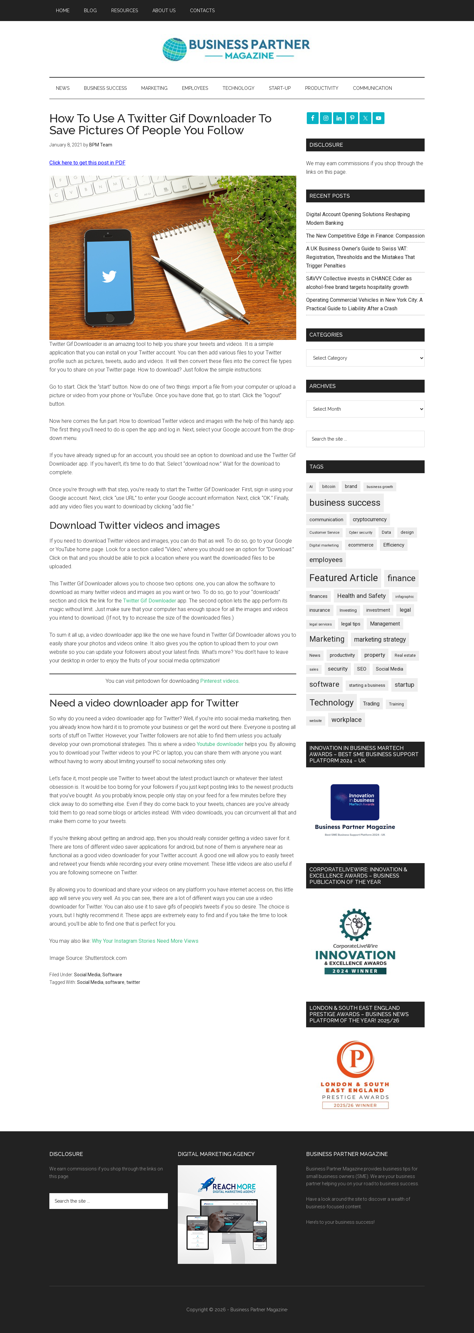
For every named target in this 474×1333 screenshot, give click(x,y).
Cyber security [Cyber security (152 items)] (360, 532)
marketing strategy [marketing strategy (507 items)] (380, 639)
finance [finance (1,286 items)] (401, 578)
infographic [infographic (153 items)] (404, 597)
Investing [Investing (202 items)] (348, 610)
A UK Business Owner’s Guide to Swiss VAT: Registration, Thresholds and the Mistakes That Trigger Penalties (360, 257)
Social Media (87, 974)
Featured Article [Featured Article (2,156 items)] (343, 577)
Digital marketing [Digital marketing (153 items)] (324, 545)
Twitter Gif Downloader (149, 601)
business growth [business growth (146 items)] (380, 487)
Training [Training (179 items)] (396, 704)
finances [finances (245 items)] (318, 596)
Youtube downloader (220, 744)
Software (112, 974)
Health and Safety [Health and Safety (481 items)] (361, 596)
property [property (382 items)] (374, 655)
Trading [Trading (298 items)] (371, 704)
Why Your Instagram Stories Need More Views (145, 941)
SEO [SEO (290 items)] (361, 669)
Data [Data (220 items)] (386, 532)
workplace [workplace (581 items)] (346, 720)
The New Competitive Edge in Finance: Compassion (365, 236)
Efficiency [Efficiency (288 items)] (393, 545)
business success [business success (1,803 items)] (345, 502)
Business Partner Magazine (237, 49)
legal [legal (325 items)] (405, 610)
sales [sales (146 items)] (313, 669)
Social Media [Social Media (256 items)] (389, 669)
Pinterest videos (219, 681)
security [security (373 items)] (338, 668)
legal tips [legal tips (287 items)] (350, 624)
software (114, 982)
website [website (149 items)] (315, 721)
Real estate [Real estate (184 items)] (405, 655)
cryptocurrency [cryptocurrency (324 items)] (370, 519)
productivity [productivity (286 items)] (342, 655)
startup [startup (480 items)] (404, 684)
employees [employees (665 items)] (326, 559)
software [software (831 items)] (324, 684)
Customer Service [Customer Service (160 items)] (324, 532)
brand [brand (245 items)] (351, 486)
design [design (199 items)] (407, 532)
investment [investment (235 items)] (378, 610)
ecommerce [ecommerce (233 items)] (361, 545)
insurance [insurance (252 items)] (319, 610)
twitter (133, 982)
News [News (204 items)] (314, 655)
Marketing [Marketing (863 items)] (327, 639)
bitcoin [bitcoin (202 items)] (328, 486)
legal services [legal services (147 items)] (320, 624)
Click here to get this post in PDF (87, 163)
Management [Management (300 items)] (385, 624)
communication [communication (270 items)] (326, 520)
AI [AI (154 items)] (311, 487)
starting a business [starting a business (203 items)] (367, 685)
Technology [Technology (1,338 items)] (331, 702)
